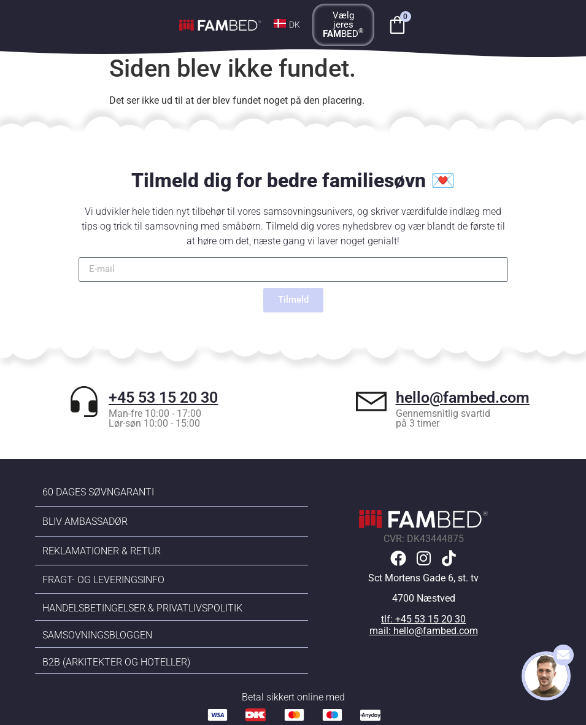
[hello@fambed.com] (371, 401)
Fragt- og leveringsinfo (103, 580)
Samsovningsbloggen (97, 635)
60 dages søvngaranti (98, 492)
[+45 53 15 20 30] (84, 401)
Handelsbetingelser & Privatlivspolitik (142, 608)
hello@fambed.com (463, 397)
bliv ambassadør (85, 521)
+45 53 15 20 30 (163, 397)
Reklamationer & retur (101, 551)
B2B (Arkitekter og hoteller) (116, 662)
